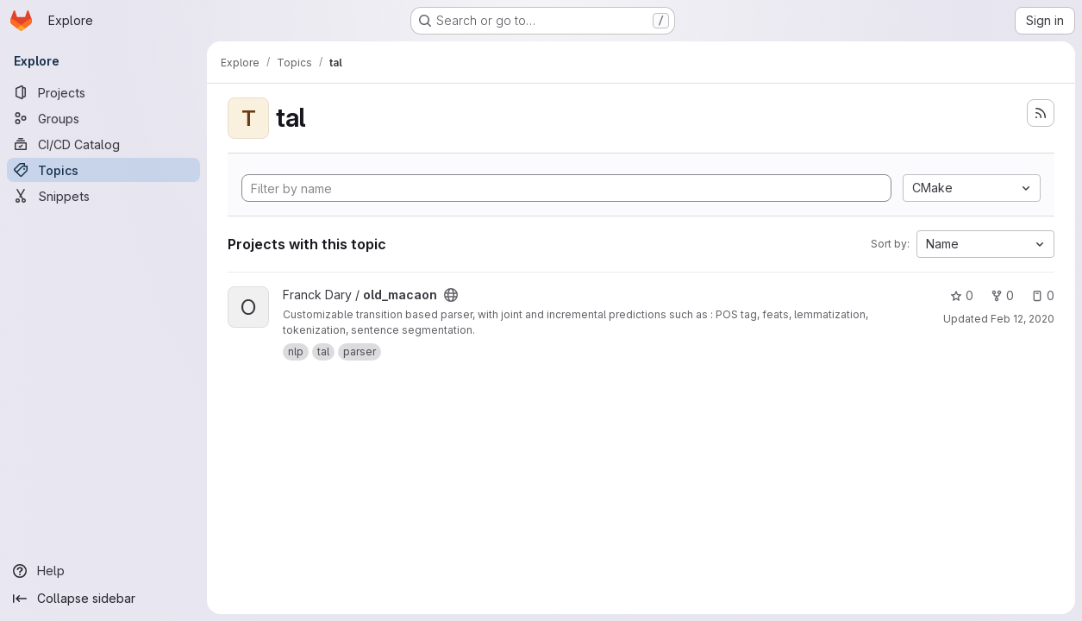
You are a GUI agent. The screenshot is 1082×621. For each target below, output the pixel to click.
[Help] (103, 571)
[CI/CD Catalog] (103, 144)
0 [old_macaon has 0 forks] (1002, 295)
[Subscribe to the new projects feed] (1040, 113)
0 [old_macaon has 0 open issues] (1042, 295)
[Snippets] (103, 196)
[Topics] (103, 170)
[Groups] (103, 118)
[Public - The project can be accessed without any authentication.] (451, 295)
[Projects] (103, 92)
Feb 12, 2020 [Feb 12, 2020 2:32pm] (1022, 318)
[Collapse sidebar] (103, 598)
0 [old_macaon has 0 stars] (961, 295)
